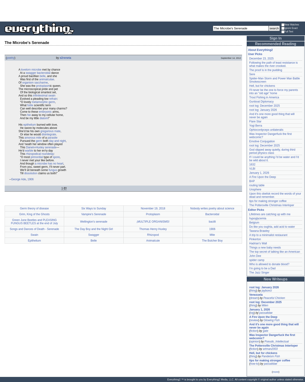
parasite (52, 137)
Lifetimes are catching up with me (269, 214)
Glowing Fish (272, 320)
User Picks (255, 54)
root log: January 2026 (263, 110)
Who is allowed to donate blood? (269, 264)
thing (253, 290)
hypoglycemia (257, 218)
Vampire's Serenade (93, 214)
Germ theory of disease (34, 208)
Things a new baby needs (265, 247)
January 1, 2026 (259, 172)
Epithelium (34, 240)
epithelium (29, 124)
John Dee (255, 256)
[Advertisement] (152, 10)
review (254, 320)
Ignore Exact (289, 28)
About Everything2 (260, 50)
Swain (34, 234)
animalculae (46, 79)
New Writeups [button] (276, 279)
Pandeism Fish (270, 356)
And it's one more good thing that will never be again (274, 326)
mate (57, 131)
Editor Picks (256, 209)
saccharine (41, 82)
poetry (10, 57)
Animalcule (153, 240)
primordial (37, 157)
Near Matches (290, 24)
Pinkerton (255, 239)
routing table (257, 185)
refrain (53, 98)
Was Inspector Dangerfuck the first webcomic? (272, 336)
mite (38, 137)
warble (29, 150)
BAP (252, 181)
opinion (254, 341)
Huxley (40, 147)
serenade (50, 147)
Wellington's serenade (93, 221)
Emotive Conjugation (262, 141)
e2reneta (65, 57)
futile (30, 105)
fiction (253, 330)
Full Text (287, 31)
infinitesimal (40, 95)
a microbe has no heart (49, 163)
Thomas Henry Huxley (153, 229)
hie (29, 115)
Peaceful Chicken (274, 298)
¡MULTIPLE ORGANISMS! (153, 221)
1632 (252, 164)
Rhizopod (153, 234)
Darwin (30, 147)
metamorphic (40, 102)
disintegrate (49, 134)
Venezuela (256, 294)
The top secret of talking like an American (274, 251)
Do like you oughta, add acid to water (272, 226)
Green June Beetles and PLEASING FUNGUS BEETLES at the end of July (34, 221)
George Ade (18, 179)
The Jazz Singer (259, 272)
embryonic (45, 111)
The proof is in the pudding (265, 70)
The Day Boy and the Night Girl (94, 229)
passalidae (265, 312)
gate (265, 330)
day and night (57, 141)
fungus (53, 170)
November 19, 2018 (153, 208)
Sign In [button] (276, 38)
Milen (264, 305)
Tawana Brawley (259, 231)
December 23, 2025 (261, 58)
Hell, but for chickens (262, 85)
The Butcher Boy (212, 240)
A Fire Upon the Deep (262, 177)
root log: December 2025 (264, 105)
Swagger (93, 234)
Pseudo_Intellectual (277, 341)
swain (52, 95)
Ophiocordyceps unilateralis (266, 129)
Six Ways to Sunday (93, 208)
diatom (44, 118)
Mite (212, 234)
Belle (94, 240)
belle (42, 76)
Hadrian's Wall (258, 243)
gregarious (47, 131)
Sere (252, 74)
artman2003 (270, 349)
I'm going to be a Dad (262, 268)
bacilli (212, 221)
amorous (30, 137)
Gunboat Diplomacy (261, 101)
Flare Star (255, 121)
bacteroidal (43, 73)
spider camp (256, 260)
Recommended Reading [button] (275, 44)
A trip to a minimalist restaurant (268, 235)
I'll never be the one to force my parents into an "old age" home (273, 91)
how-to (254, 363)
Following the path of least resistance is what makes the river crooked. (273, 64)
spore (56, 157)
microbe (36, 69)
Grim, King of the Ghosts (34, 214)
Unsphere (255, 189)
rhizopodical (33, 153)
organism (28, 82)
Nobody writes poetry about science (212, 208)
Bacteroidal (212, 214)
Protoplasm (153, 214)
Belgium (254, 222)
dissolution (30, 173)
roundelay (48, 153)
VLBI (252, 168)
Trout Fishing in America (264, 97)
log (252, 312)
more (275, 371)
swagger (31, 73)
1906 (31, 179)
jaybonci (266, 290)
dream (254, 298)
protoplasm (43, 85)
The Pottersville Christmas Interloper (271, 205)
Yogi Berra (255, 125)
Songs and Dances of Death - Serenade (34, 229)
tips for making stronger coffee (267, 201)
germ (52, 102)
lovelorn (26, 69)
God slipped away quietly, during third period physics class (272, 151)
